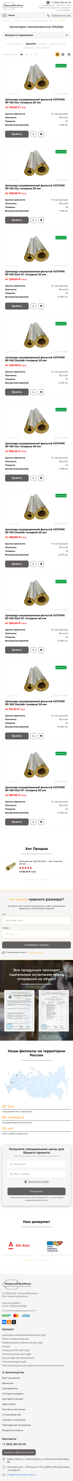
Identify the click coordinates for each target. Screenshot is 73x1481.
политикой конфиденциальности (44, 1199)
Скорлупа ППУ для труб (15, 1350)
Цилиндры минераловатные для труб (24, 1335)
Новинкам (28, 47)
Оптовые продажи (13, 1393)
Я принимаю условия (25, 952)
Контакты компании (13, 1409)
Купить (17, 134)
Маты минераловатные (15, 1338)
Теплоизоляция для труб (16, 1354)
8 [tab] (47, 879)
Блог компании (11, 1378)
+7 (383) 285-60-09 (61, 2)
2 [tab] (29, 879)
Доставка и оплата (12, 1399)
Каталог (18, 20)
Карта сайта (8, 1404)
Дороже (42, 43)
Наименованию (57, 43)
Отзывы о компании (13, 1419)
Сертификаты (10, 1388)
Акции (6, 1346)
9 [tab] (47, 1260)
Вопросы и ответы (12, 1430)
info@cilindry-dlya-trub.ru (21, 1474)
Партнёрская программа (16, 1425)
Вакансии (7, 1383)
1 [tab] (26, 879)
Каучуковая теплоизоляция (18, 1358)
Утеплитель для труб (14, 1361)
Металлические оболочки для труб (22, 1342)
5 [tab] (38, 879)
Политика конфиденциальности (19, 1310)
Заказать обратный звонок (19, 1452)
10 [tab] (50, 1260)
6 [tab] (41, 879)
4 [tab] (35, 879)
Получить (36, 1191)
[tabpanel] (36, 866)
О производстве (11, 1414)
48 (26, 54)
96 (35, 54)
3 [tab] (32, 879)
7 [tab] (44, 879)
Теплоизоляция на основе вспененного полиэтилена (32, 1365)
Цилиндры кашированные (40, 20)
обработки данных (36, 952)
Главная (6, 20)
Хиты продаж (43, 47)
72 (31, 54)
